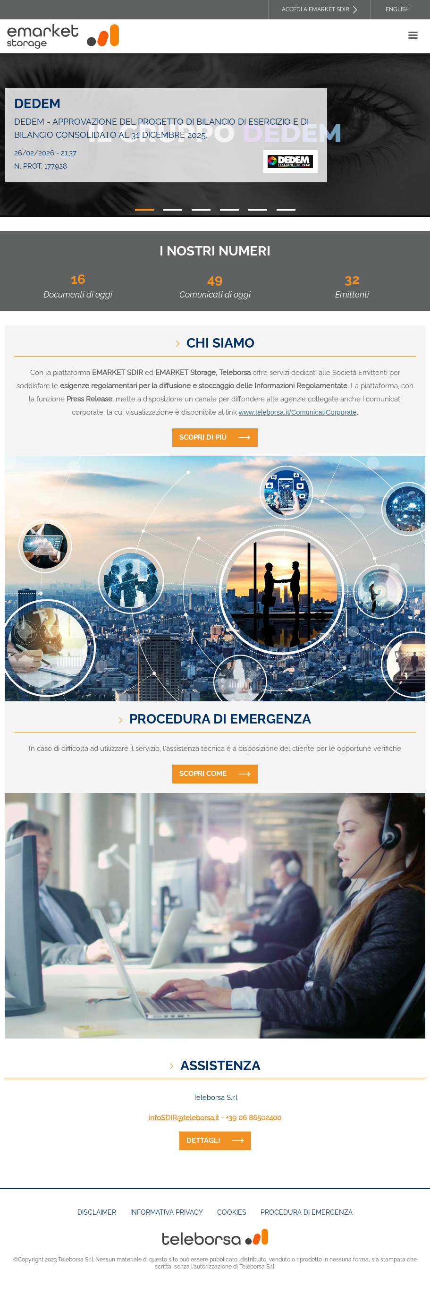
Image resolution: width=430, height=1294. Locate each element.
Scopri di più (203, 437)
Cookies (231, 1212)
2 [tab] (172, 209)
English (398, 9)
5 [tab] (257, 209)
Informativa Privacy (166, 1212)
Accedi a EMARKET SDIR (315, 9)
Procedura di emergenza (307, 1212)
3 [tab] (201, 209)
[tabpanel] (215, 135)
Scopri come (203, 773)
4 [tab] (229, 209)
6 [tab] (286, 209)
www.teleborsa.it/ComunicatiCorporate (297, 412)
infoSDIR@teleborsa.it (184, 1118)
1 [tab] (144, 209)
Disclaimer (96, 1212)
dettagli (203, 1140)
